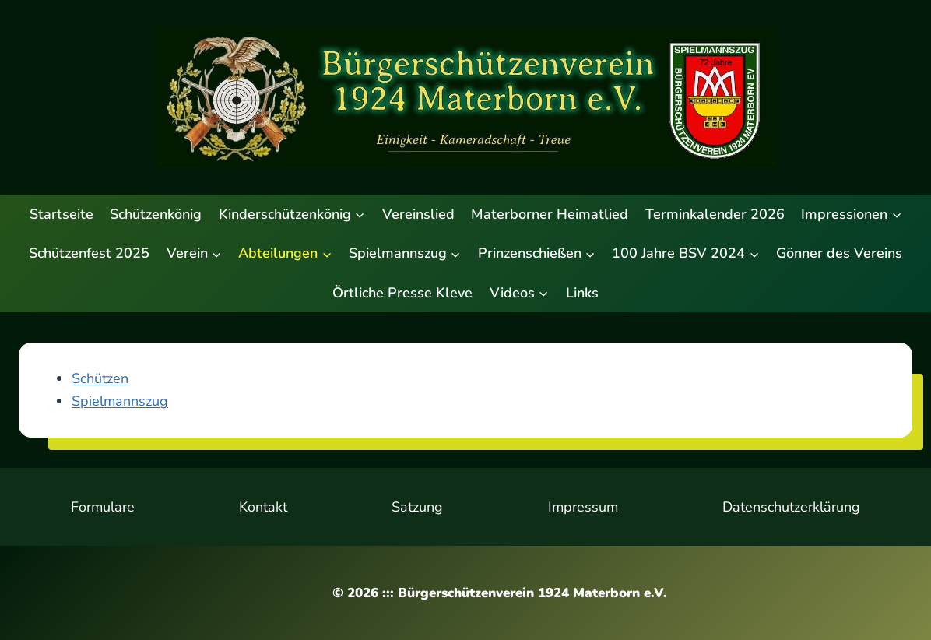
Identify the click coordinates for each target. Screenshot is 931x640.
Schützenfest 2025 (89, 253)
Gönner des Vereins (839, 253)
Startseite (61, 214)
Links (582, 292)
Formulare (103, 507)
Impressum (583, 507)
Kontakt (263, 507)
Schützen (100, 378)
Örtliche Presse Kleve (402, 292)
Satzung (417, 507)
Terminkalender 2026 (715, 214)
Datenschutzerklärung (791, 507)
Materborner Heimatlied (549, 214)
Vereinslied (418, 214)
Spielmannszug (120, 401)
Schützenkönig (156, 214)
